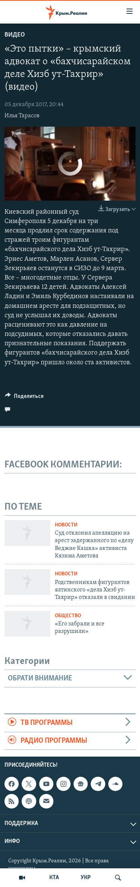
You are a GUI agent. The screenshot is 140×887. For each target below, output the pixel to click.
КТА (54, 878)
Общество (68, 616)
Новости (66, 525)
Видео (14, 34)
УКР (86, 878)
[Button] (24, 398)
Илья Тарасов (22, 116)
